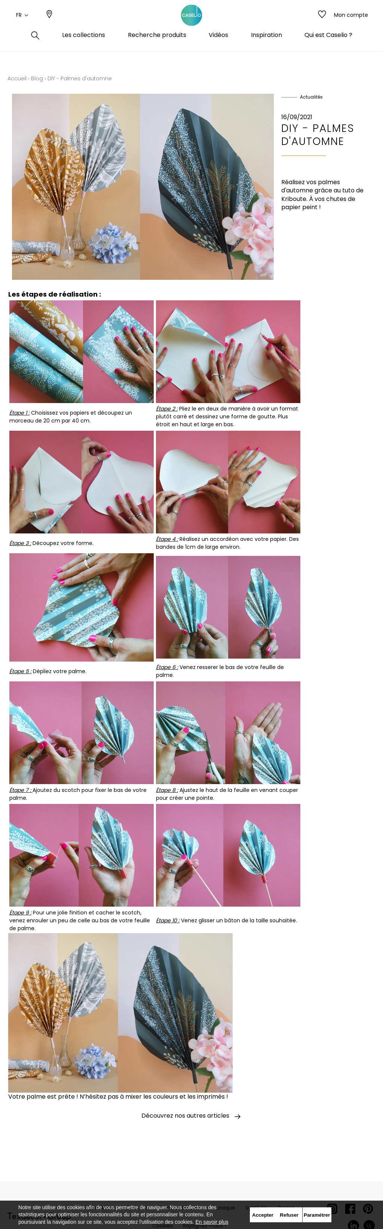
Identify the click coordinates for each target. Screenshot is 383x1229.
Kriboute (293, 199)
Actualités (311, 97)
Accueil (17, 78)
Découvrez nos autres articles (191, 1116)
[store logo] (191, 23)
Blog (37, 78)
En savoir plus (212, 1222)
